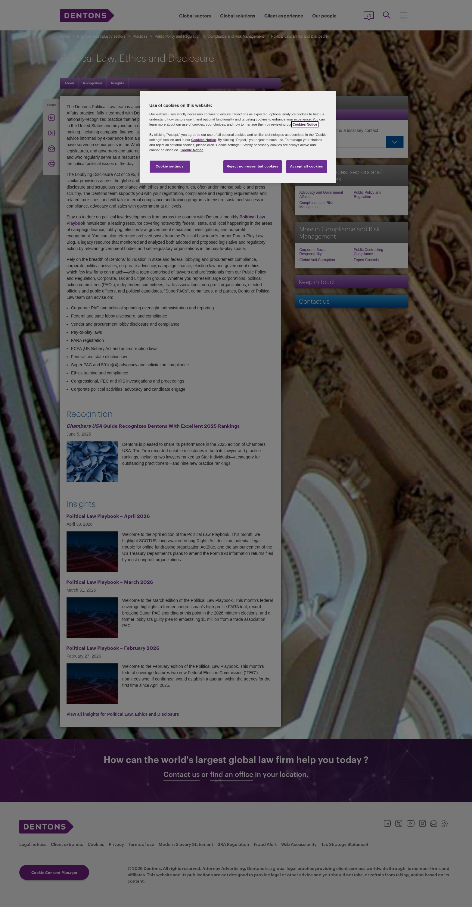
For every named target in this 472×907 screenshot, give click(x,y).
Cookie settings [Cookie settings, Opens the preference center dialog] (170, 166)
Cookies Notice (304, 124)
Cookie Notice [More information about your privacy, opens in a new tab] (192, 150)
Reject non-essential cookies (252, 166)
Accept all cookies (306, 166)
